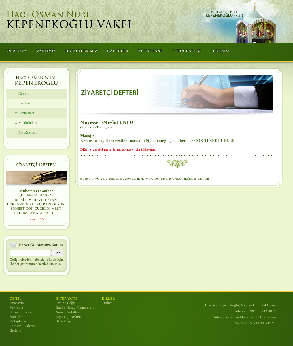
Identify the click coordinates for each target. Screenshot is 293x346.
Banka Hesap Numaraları (75, 307)
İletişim (16, 330)
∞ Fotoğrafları (26, 132)
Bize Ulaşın (65, 321)
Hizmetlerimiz (21, 312)
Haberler (16, 317)
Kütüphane (18, 321)
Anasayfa (17, 303)
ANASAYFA (16, 51)
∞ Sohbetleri (24, 113)
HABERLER (117, 51)
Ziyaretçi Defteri (69, 317)
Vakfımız (17, 307)
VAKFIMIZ (46, 51)
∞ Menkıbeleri (26, 123)
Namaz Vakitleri (68, 312)
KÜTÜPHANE (150, 51)
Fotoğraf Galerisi (23, 326)
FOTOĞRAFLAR (187, 51)
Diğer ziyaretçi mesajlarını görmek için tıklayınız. (118, 149)
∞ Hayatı (22, 93)
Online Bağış (66, 303)
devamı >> (36, 219)
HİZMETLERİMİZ (81, 51)
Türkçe (107, 303)
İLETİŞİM (220, 51)
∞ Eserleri (23, 103)
